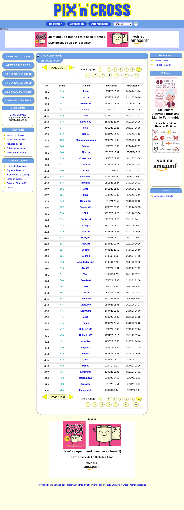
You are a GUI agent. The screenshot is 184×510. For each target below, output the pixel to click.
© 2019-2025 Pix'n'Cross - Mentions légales (125, 485)
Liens (166, 190)
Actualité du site (14, 144)
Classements (55, 56)
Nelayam (85, 237)
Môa (86, 286)
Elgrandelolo (85, 390)
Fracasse (85, 384)
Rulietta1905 (85, 329)
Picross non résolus (16, 139)
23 (136, 75)
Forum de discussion (17, 166)
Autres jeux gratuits (163, 196)
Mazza (85, 97)
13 (101, 75)
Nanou (85, 134)
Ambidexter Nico (85, 262)
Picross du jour (18, 56)
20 (126, 75)
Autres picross (18, 65)
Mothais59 (85, 103)
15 (116, 75)
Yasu (85, 274)
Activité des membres (17, 148)
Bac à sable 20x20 (18, 82)
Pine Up (86, 152)
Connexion (77, 23)
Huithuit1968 (85, 335)
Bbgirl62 (85, 183)
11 (87, 75)
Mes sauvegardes (18, 91)
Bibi (86, 213)
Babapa (85, 225)
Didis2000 (86, 305)
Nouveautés (18, 130)
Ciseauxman (85, 158)
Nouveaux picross (15, 135)
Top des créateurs (162, 65)
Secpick (86, 353)
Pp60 (85, 195)
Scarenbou (85, 176)
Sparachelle (86, 207)
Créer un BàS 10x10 (16, 183)
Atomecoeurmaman (86, 140)
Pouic (86, 323)
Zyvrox (85, 292)
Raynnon (85, 347)
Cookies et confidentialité (65, 485)
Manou (85, 366)
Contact (10, 187)
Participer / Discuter (18, 160)
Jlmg (85, 189)
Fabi (86, 115)
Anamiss (85, 341)
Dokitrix (86, 256)
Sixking (86, 250)
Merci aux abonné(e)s (17, 152)
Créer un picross (14, 179)
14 (109, 75)
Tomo (86, 91)
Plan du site (85, 485)
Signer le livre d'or (15, 170)
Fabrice (86, 146)
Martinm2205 (85, 378)
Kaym (86, 170)
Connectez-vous (18, 115)
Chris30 (86, 164)
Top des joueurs (162, 60)
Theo (85, 359)
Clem (85, 128)
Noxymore (85, 311)
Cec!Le (85, 109)
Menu (43, 56)
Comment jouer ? (18, 100)
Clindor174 (85, 201)
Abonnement (99, 23)
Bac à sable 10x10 (18, 74)
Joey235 (85, 244)
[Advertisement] (92, 446)
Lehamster (85, 372)
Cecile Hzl (86, 219)
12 (94, 75)
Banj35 (85, 268)
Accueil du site (45, 485)
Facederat (86, 280)
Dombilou (86, 298)
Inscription (55, 23)
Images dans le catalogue (19, 174)
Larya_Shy (85, 122)
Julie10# (85, 231)
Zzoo (85, 317)
